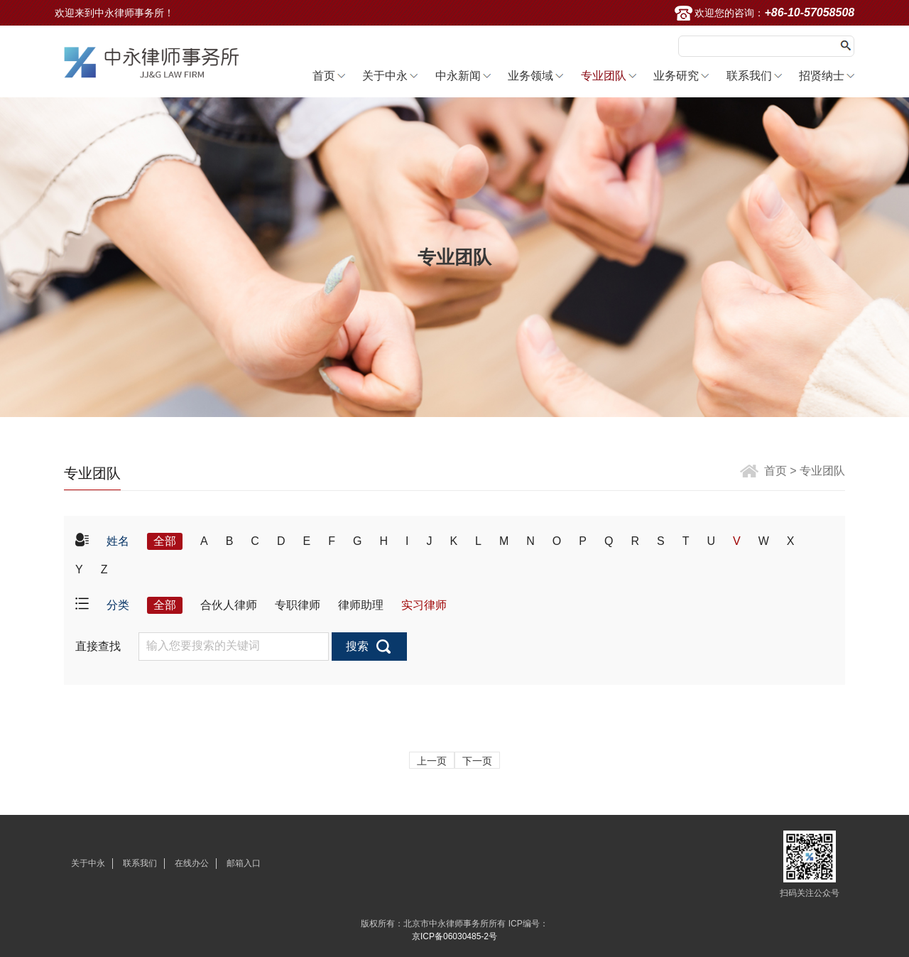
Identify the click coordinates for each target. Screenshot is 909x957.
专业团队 (603, 76)
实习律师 (424, 605)
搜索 (357, 646)
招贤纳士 (821, 76)
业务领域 (530, 76)
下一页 (477, 761)
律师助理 (360, 605)
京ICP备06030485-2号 (454, 936)
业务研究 (676, 76)
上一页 (432, 761)
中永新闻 (458, 76)
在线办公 (192, 863)
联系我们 (749, 76)
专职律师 (297, 605)
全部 (164, 541)
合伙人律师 (228, 605)
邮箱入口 (244, 863)
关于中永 (385, 76)
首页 (323, 76)
